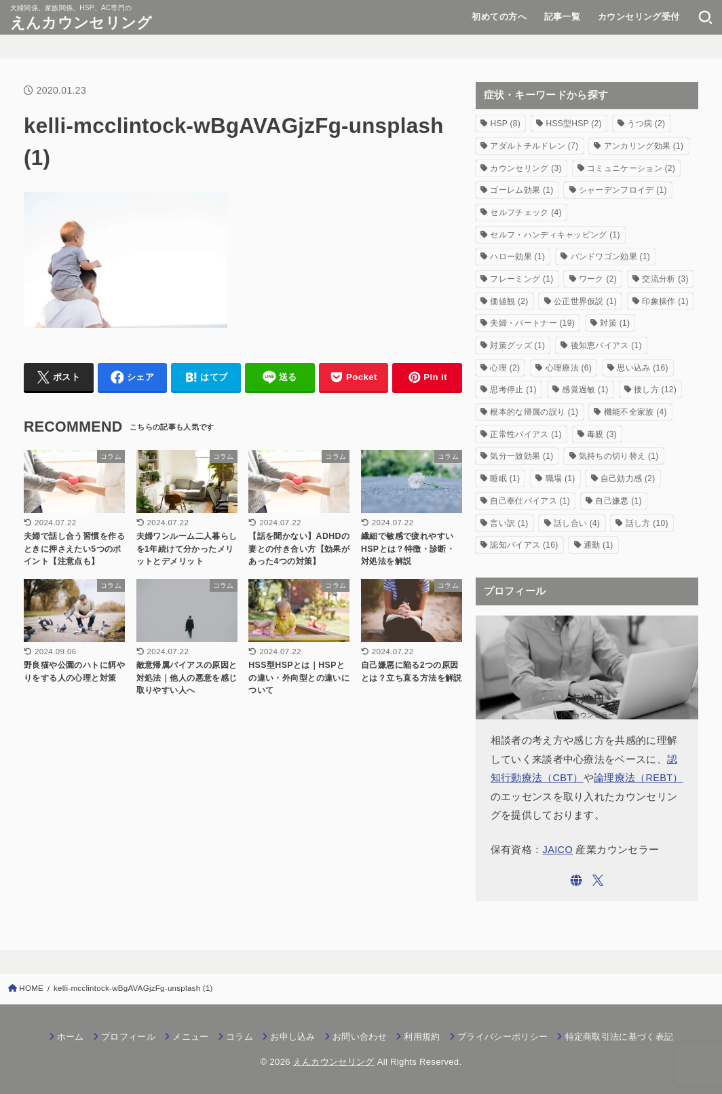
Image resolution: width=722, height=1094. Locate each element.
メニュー (190, 1037)
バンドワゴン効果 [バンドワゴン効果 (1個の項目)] (611, 256)
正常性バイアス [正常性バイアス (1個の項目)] (525, 434)
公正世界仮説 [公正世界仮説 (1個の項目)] (585, 301)
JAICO (558, 849)
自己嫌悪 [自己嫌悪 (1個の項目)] (618, 501)
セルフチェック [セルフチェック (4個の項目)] (525, 212)
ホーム (70, 1037)
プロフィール (128, 1037)
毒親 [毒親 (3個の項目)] (602, 434)
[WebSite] (576, 880)
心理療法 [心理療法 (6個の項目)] (569, 368)
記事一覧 (562, 17)
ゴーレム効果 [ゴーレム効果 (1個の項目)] (521, 190)
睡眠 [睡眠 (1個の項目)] (505, 478)
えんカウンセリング (81, 22)
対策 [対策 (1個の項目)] (615, 323)
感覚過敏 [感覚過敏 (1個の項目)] (585, 389)
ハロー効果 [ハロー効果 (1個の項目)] (517, 256)
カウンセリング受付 (639, 17)
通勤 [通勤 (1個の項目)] (598, 545)
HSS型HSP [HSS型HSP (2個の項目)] (573, 123)
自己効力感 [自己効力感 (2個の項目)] (628, 478)
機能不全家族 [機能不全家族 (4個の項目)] (635, 412)
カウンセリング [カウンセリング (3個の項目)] (525, 168)
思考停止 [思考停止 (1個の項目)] (513, 389)
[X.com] (598, 880)
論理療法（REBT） (638, 777)
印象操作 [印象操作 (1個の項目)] (665, 301)
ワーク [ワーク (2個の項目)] (598, 279)
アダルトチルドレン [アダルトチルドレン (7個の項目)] (534, 146)
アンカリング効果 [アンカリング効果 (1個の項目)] (644, 146)
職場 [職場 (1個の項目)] (560, 478)
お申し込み (293, 1037)
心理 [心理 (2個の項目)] (505, 368)
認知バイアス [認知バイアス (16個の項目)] (524, 545)
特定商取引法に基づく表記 (619, 1037)
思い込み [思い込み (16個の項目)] (642, 368)
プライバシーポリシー (502, 1037)
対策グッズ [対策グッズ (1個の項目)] (517, 345)
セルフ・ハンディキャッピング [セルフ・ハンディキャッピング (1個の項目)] (555, 235)
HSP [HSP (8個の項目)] (505, 123)
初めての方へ (499, 17)
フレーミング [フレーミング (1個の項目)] (521, 279)
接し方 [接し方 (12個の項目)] (655, 389)
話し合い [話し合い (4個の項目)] (577, 523)
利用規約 (422, 1037)
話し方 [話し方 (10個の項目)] (647, 523)
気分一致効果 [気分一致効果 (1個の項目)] (521, 456)
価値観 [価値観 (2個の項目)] (509, 301)
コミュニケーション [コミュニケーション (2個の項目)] (631, 168)
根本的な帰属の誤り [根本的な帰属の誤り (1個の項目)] (534, 412)
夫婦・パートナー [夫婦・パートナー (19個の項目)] (532, 323)
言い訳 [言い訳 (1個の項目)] (509, 523)
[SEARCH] (705, 17)
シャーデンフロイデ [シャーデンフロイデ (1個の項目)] (623, 190)
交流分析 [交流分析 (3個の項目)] (665, 279)
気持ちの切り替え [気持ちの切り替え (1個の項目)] (619, 456)
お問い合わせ (359, 1037)
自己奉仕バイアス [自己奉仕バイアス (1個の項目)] (530, 501)
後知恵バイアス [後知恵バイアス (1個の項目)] (606, 345)
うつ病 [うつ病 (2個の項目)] (646, 123)
